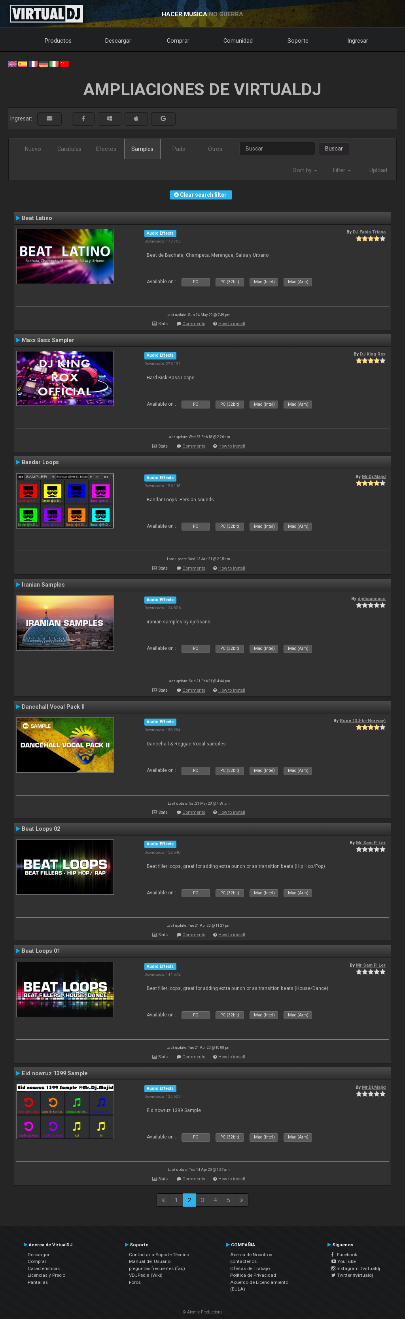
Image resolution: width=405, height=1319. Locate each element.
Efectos (106, 149)
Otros (215, 149)
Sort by (305, 170)
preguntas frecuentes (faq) (157, 1268)
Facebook (344, 1254)
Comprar (178, 41)
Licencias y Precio (46, 1275)
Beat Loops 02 (41, 829)
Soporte (298, 41)
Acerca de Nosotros (251, 1254)
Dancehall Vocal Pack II (53, 707)
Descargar (118, 41)
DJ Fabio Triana (369, 232)
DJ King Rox (373, 354)
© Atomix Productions (203, 1312)
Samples (142, 149)
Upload (378, 170)
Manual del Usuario (149, 1261)
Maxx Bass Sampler (48, 340)
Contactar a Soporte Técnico (159, 1254)
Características (44, 1268)
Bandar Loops (40, 462)
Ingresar (358, 41)
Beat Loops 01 (41, 951)
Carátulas (69, 149)
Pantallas (38, 1282)
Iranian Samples (43, 584)
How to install (231, 323)
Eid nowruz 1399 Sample (55, 1073)
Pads (178, 149)
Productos (58, 41)
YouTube (343, 1261)
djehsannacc (372, 598)
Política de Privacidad (253, 1275)
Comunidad (238, 41)
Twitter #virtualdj (352, 1275)
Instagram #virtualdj (355, 1268)
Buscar (334, 148)
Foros (135, 1282)
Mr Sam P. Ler (371, 842)
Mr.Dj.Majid (374, 476)
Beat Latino (37, 218)
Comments (193, 323)
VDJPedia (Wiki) (146, 1275)
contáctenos (243, 1261)
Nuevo (33, 149)
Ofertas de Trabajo (250, 1268)
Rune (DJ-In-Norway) (363, 720)
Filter (342, 170)
